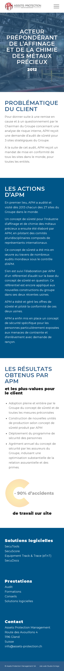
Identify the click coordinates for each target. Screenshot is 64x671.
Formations (13, 591)
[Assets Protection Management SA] (26, 6)
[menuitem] (54, 6)
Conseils (11, 596)
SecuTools (12, 546)
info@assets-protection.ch (23, 646)
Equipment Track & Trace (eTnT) (28, 556)
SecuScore (12, 551)
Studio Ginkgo (53, 666)
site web (43, 666)
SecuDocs (12, 560)
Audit (9, 587)
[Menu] (54, 6)
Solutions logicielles (19, 601)
